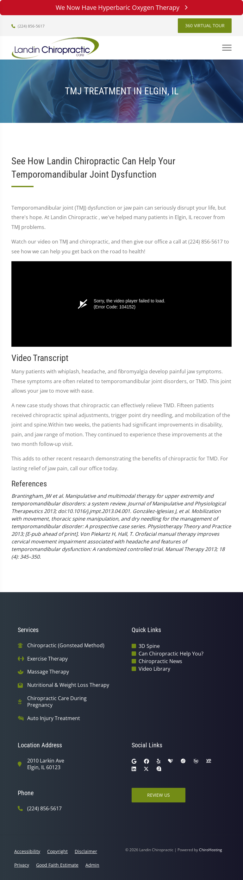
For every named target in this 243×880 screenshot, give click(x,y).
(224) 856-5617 (28, 26)
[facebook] (146, 761)
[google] (134, 761)
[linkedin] (134, 769)
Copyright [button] (57, 851)
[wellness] (195, 761)
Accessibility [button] (27, 851)
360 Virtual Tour (205, 25)
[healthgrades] (170, 761)
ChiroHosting (210, 849)
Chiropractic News (160, 661)
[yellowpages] (208, 761)
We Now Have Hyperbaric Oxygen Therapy (121, 7)
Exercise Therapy (47, 658)
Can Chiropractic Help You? (171, 653)
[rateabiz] (158, 769)
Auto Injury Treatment (53, 718)
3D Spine (149, 646)
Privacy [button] (21, 865)
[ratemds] (183, 761)
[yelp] (158, 761)
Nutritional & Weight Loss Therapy (68, 685)
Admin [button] (92, 865)
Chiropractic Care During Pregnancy (57, 701)
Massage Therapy (48, 671)
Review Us (158, 795)
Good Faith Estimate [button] (57, 865)
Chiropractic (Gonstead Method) (65, 645)
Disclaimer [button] (86, 851)
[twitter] (146, 769)
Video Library (154, 668)
